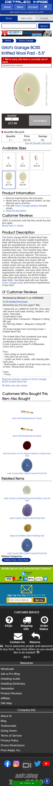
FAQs (9, 623)
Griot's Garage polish (12, 283)
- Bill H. (26, 657)
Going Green (9, 730)
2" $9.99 (22, 160)
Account (33, 7)
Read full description (16, 211)
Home (7, 7)
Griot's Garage (26, 40)
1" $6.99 (8, 160)
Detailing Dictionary (13, 683)
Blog (3, 720)
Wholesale (7, 668)
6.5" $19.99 (22, 179)
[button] (47, 781)
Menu (20, 7)
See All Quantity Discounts (38, 143)
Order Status (43, 625)
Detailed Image (26, 2)
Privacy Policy (9, 740)
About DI (6, 716)
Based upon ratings (12, 225)
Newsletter (7, 688)
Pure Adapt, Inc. (11, 750)
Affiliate (5, 698)
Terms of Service (11, 735)
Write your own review (14, 385)
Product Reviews (11, 693)
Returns (35, 640)
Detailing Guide (10, 678)
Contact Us (17, 640)
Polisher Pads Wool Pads (16, 559)
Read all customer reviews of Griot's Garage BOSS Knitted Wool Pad (24, 380)
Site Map (6, 703)
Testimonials (8, 725)
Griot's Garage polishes (27, 206)
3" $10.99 (36, 160)
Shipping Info (26, 625)
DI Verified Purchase (15, 302)
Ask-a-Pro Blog (10, 673)
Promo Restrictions (13, 745)
